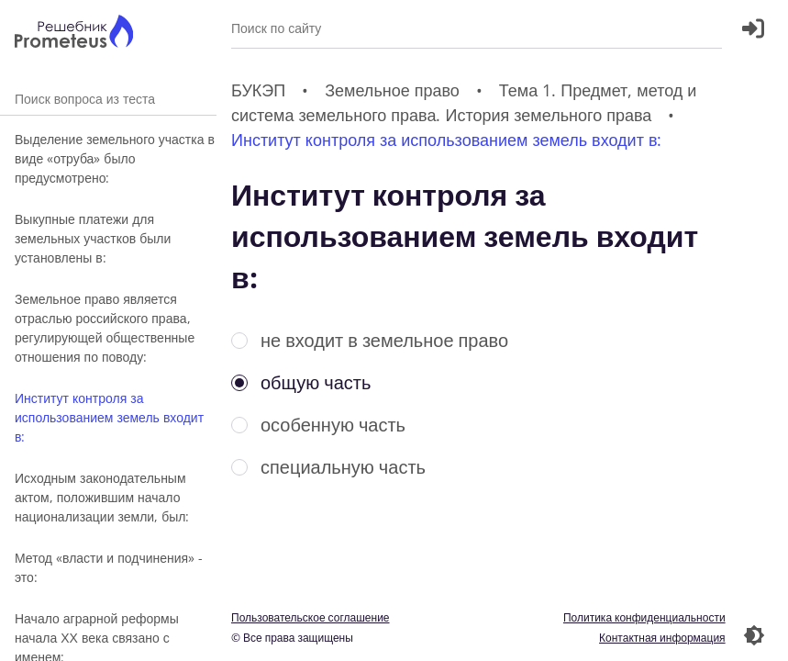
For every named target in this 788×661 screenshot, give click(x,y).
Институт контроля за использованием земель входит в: (109, 417)
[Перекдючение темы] (754, 635)
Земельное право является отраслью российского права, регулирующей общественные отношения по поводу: (104, 327)
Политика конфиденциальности (644, 617)
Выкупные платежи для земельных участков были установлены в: (93, 238)
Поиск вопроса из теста (108, 99)
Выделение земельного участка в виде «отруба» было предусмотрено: (115, 158)
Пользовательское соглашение (310, 617)
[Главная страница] (74, 33)
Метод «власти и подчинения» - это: (109, 567)
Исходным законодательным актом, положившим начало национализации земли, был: (102, 497)
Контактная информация (662, 637)
